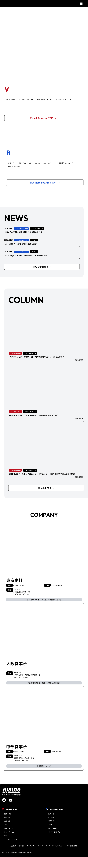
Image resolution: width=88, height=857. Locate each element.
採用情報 (21, 846)
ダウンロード (9, 835)
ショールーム (9, 832)
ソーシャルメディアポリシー (55, 846)
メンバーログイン (10, 839)
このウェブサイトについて (35, 846)
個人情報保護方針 (72, 846)
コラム (6, 825)
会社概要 (13, 846)
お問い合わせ (9, 828)
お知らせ (7, 821)
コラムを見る (46, 488)
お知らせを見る (42, 266)
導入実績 (7, 817)
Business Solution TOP (45, 182)
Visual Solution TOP (43, 118)
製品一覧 (7, 814)
